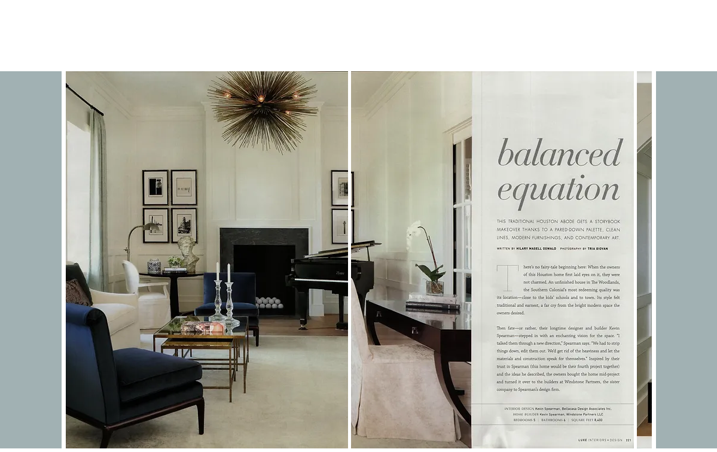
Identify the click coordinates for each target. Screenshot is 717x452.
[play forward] (637, 259)
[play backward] (81, 259)
